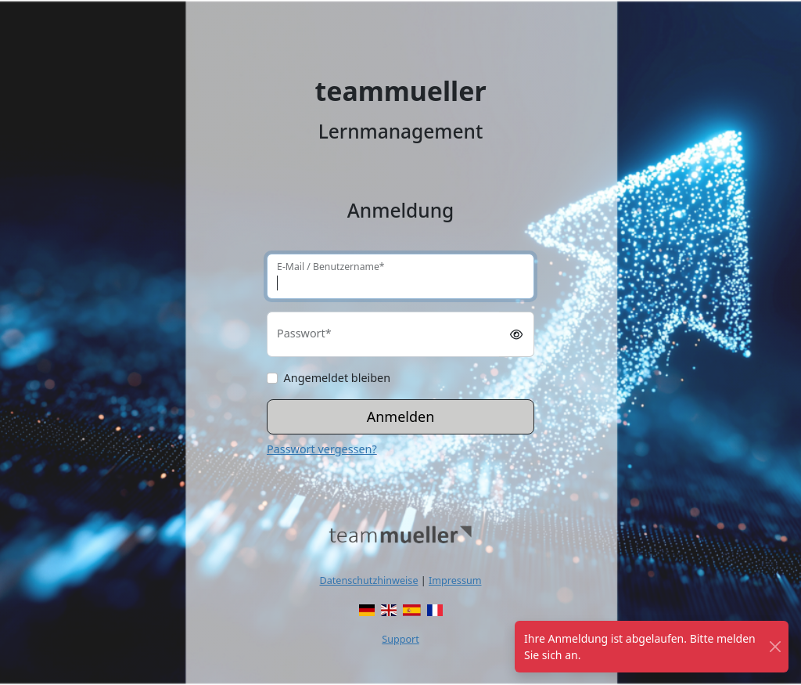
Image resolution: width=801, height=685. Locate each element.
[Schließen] (775, 647)
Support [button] (400, 639)
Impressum (455, 580)
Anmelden (401, 416)
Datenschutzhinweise (369, 580)
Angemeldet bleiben (337, 377)
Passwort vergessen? (322, 449)
